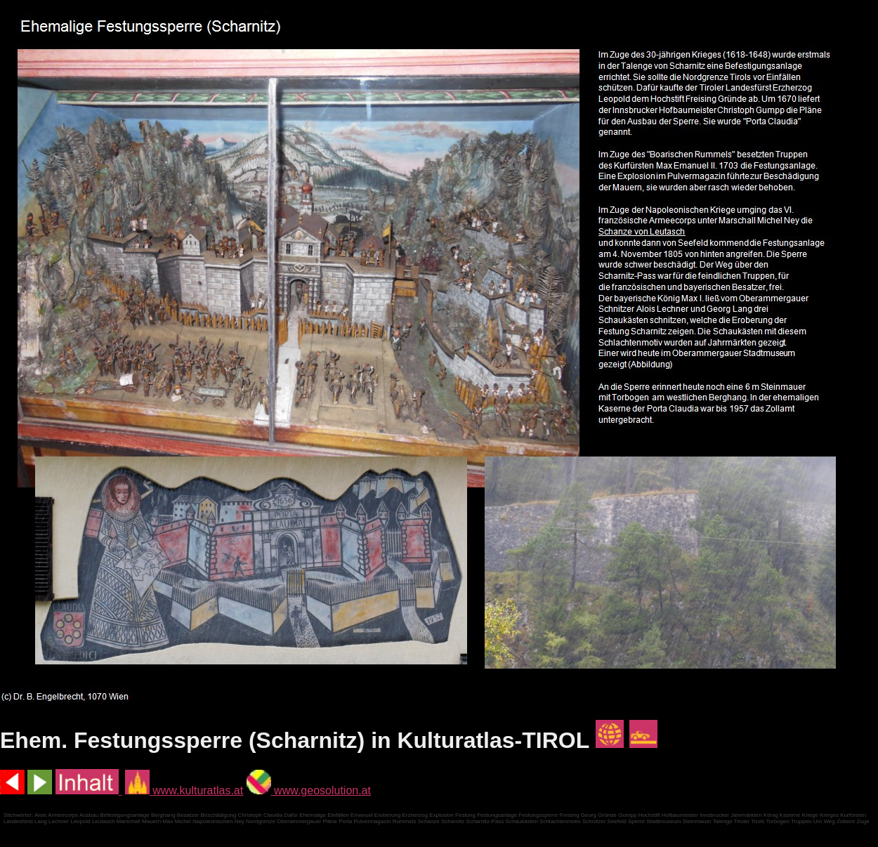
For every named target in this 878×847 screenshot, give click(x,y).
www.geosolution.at (309, 790)
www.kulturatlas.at (184, 790)
